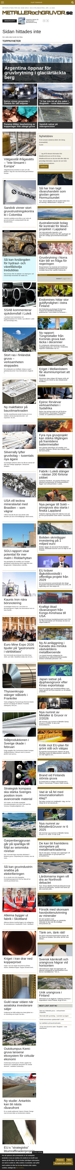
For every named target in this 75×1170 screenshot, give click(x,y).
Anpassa (60, 1160)
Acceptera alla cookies (63, 1163)
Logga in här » (66, 278)
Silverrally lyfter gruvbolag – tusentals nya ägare (54, 1016)
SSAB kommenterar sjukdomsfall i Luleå (51, 1019)
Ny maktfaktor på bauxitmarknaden (50, 1023)
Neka (69, 1160)
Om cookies (20, 1168)
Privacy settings (37, 1152)
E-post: (41, 145)
